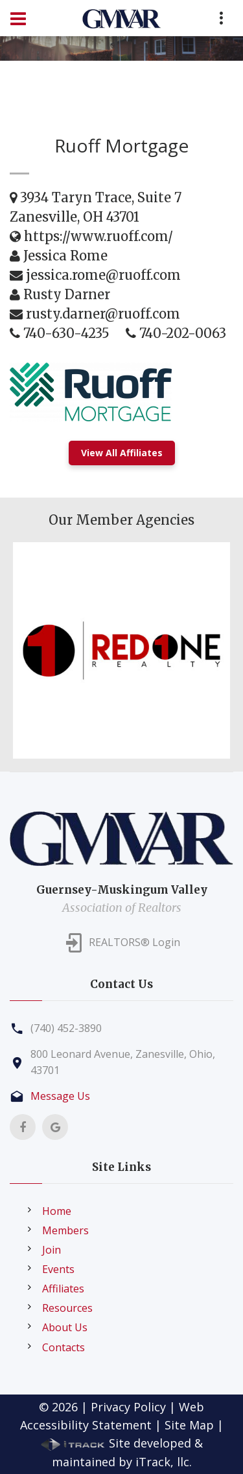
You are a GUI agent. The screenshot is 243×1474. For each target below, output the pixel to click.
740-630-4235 (66, 333)
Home (56, 1211)
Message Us (60, 1096)
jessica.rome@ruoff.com (103, 275)
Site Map (189, 1425)
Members (65, 1230)
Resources (67, 1308)
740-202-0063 (182, 333)
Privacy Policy (128, 1407)
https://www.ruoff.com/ (98, 236)
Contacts (63, 1347)
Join (51, 1250)
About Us (64, 1327)
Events (58, 1269)
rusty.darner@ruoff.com (103, 314)
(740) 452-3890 (66, 1028)
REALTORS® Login (134, 942)
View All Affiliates (122, 453)
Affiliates (63, 1288)
